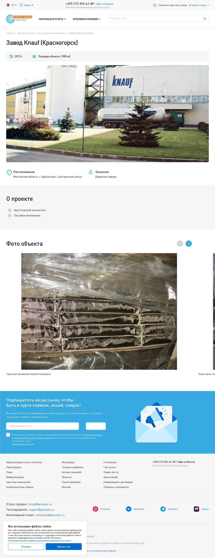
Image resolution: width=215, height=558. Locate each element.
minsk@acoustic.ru (41, 504)
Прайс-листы (110, 472)
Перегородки (13, 467)
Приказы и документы (115, 486)
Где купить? (136, 19)
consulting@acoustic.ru (51, 515)
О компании (109, 462)
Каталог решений (71, 472)
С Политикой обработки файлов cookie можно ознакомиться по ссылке (40, 540)
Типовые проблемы (72, 467)
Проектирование (71, 481)
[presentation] (180, 243)
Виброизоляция (15, 476)
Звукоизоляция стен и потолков (24, 462)
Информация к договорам (117, 481)
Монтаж (66, 486)
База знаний (110, 476)
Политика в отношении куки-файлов (100, 550)
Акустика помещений (18, 481)
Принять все (63, 546)
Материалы (68, 462)
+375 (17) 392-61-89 (79, 3)
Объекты (67, 476)
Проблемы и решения (88, 19)
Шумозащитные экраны (19, 486)
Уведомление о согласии (23, 444)
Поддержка (115, 19)
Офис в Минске (104, 3)
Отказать (26, 546)
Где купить (109, 467)
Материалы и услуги (57, 19)
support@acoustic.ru (42, 509)
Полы (9, 472)
